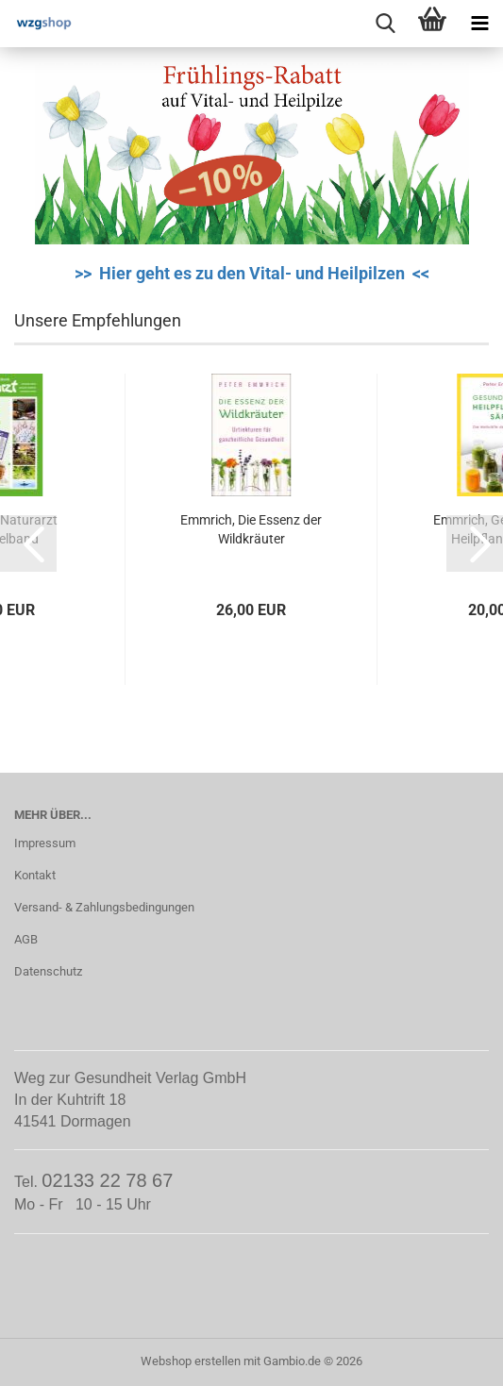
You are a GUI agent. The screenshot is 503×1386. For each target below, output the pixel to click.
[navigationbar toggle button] (479, 23)
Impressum (44, 843)
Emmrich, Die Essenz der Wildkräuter (251, 529)
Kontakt (35, 875)
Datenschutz (48, 971)
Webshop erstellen (191, 1361)
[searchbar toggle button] (385, 23)
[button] (28, 543)
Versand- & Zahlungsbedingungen (104, 907)
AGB (26, 939)
